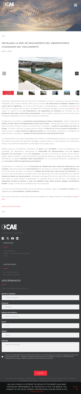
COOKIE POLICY (36, 392)
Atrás (3, 36)
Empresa (5, 303)
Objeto (4, 331)
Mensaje (5, 341)
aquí (77, 108)
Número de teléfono (9, 312)
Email (4, 322)
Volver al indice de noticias (11, 206)
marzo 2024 (7, 51)
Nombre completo (8, 294)
